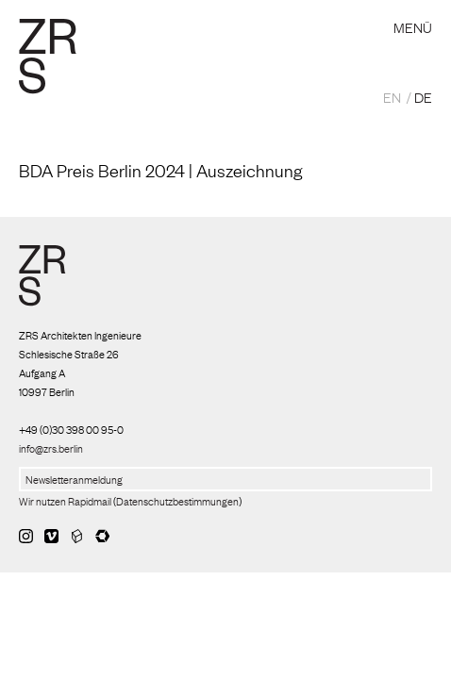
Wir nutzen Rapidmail (65, 500)
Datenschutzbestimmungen (177, 500)
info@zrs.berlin (51, 447)
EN (392, 96)
